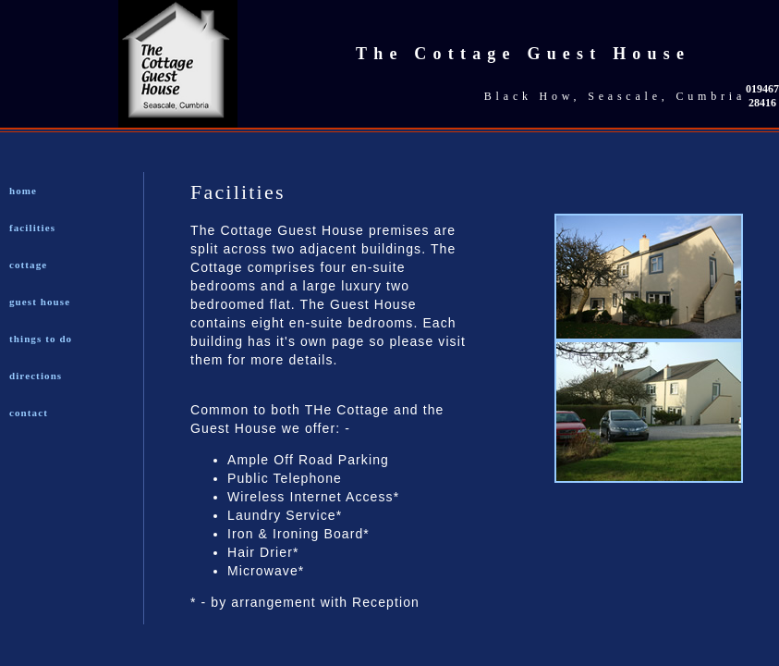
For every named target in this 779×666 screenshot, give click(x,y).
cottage (28, 264)
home (23, 190)
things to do (40, 338)
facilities (32, 227)
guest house (39, 301)
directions (35, 375)
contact (28, 412)
